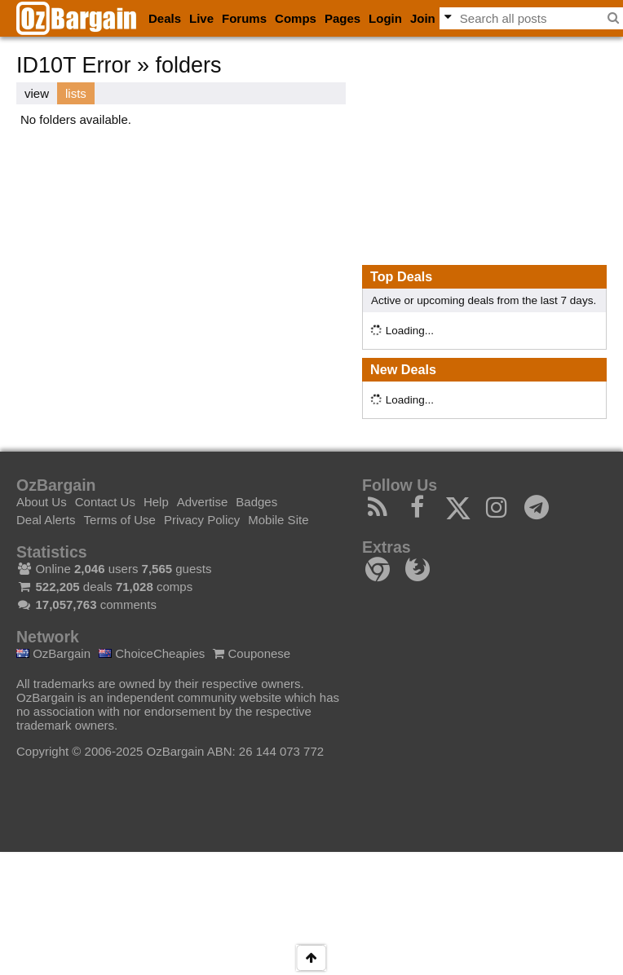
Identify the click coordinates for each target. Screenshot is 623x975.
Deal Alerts (46, 520)
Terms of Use (120, 520)
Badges (256, 502)
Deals (164, 18)
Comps (295, 18)
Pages (342, 18)
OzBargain (53, 653)
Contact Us (105, 502)
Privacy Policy (202, 520)
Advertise (202, 502)
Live (201, 18)
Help (156, 502)
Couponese (251, 653)
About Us (41, 502)
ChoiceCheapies (152, 653)
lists (75, 93)
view (36, 93)
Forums (244, 18)
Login (385, 18)
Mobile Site (278, 520)
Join (422, 18)
